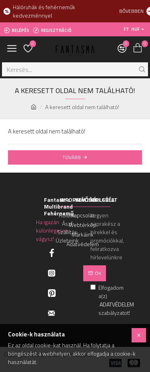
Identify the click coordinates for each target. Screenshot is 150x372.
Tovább (71, 157)
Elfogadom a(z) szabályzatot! (98, 300)
